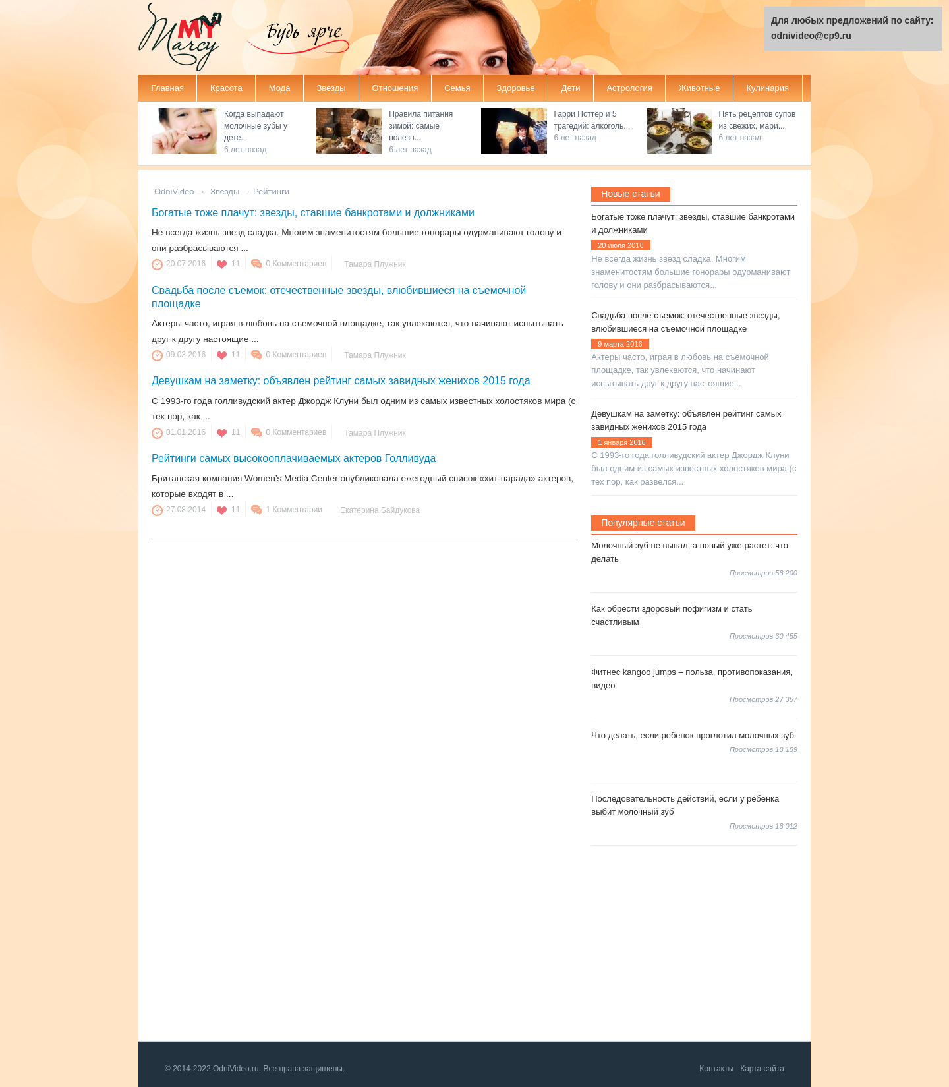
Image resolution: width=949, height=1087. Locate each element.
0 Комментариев (296, 263)
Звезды (330, 88)
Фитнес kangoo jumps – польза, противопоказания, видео (692, 678)
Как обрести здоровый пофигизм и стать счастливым (671, 615)
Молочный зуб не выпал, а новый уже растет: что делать (689, 552)
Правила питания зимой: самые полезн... (421, 125)
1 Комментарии (294, 509)
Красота (226, 88)
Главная (168, 88)
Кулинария (767, 88)
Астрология (629, 88)
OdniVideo (174, 191)
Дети (571, 88)
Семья (457, 88)
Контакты (716, 1068)
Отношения (395, 88)
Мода (280, 88)
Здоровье (516, 88)
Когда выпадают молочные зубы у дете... (255, 125)
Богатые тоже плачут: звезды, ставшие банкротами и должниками (313, 212)
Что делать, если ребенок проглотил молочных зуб (692, 735)
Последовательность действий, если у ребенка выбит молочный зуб (685, 805)
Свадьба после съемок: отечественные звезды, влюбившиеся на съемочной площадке (685, 322)
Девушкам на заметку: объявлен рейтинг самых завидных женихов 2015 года (341, 380)
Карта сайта (762, 1068)
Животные (699, 88)
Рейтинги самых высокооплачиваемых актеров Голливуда (294, 458)
